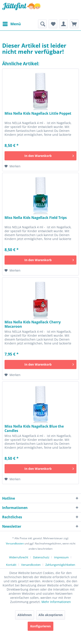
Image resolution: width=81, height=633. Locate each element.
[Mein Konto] (63, 24)
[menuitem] (11, 24)
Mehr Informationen (56, 602)
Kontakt (11, 565)
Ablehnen (24, 615)
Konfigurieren (40, 626)
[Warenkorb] (74, 24)
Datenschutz (41, 557)
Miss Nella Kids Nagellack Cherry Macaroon (33, 324)
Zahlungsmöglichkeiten (60, 565)
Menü (12, 23)
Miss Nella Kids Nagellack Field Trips (36, 217)
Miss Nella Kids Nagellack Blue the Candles (34, 428)
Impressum (61, 557)
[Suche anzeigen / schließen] (42, 24)
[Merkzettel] (53, 24)
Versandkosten (15, 543)
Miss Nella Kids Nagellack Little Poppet (38, 113)
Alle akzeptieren (50, 615)
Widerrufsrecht (18, 557)
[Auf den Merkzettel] (13, 166)
